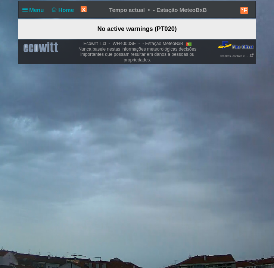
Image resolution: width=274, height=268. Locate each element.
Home (62, 10)
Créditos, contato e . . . (237, 56)
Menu (34, 10)
